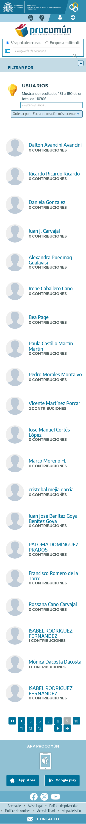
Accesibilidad (46, 810)
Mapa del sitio (71, 810)
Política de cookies (17, 810)
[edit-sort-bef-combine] (55, 114)
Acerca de (14, 805)
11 (22, 728)
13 (40, 728)
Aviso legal (35, 805)
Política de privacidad (63, 805)
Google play (66, 780)
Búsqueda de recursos (23, 42)
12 (31, 728)
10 (77, 720)
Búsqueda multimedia (62, 42)
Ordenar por (21, 113)
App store (26, 780)
